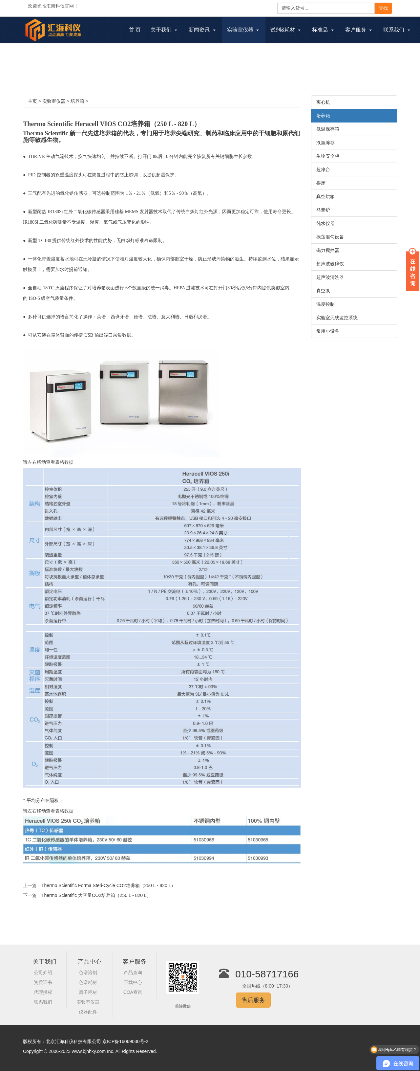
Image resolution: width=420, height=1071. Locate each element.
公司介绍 (43, 972)
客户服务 (134, 961)
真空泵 (323, 290)
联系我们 (43, 1002)
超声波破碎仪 (330, 263)
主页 (32, 101)
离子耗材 (88, 992)
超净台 (323, 169)
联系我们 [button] (396, 30)
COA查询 (132, 992)
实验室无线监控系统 (337, 317)
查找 (383, 8)
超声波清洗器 (330, 277)
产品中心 (89, 961)
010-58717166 (267, 974)
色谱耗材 (88, 982)
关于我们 (44, 961)
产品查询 (133, 972)
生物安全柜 (327, 156)
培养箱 (77, 101)
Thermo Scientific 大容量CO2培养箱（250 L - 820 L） (96, 895)
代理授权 (43, 992)
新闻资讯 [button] (202, 30)
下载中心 (133, 982)
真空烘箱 (325, 196)
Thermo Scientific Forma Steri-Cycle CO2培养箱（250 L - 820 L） (108, 885)
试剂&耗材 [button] (285, 30)
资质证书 (43, 982)
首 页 (137, 30)
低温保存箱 (327, 129)
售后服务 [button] (253, 1000)
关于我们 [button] (164, 30)
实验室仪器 (53, 101)
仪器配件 (88, 1012)
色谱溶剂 (88, 972)
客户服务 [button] (358, 30)
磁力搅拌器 (327, 250)
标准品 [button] (322, 30)
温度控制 (325, 304)
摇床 (321, 183)
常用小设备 (327, 331)
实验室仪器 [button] (243, 30)
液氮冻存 (325, 142)
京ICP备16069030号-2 (125, 1041)
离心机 (323, 102)
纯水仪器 (325, 223)
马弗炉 (323, 209)
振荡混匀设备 (330, 236)
